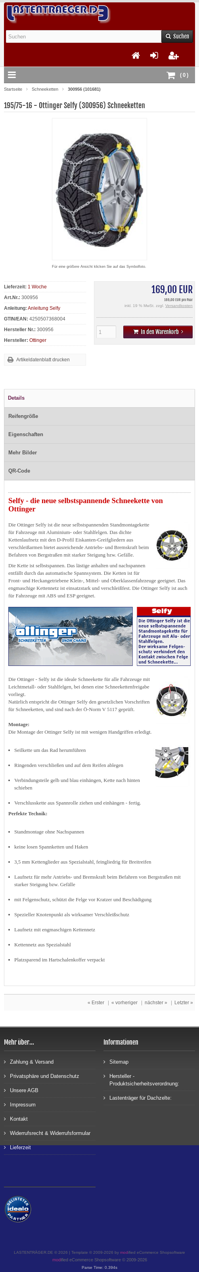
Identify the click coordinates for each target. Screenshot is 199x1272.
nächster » (156, 1002)
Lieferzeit (17, 1147)
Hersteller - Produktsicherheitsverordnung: (141, 1079)
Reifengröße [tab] (23, 416)
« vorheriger (124, 1002)
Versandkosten (179, 305)
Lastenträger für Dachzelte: (137, 1097)
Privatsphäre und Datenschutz (41, 1075)
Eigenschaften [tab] (25, 434)
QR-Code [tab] (19, 471)
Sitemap (115, 1061)
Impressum (20, 1104)
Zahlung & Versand (29, 1061)
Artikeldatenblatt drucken (43, 359)
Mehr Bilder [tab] (22, 453)
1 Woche (37, 287)
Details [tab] (16, 398)
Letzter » (183, 1002)
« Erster (96, 1002)
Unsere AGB (21, 1090)
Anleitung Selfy (44, 308)
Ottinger (37, 340)
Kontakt (16, 1118)
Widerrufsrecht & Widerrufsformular (47, 1132)
